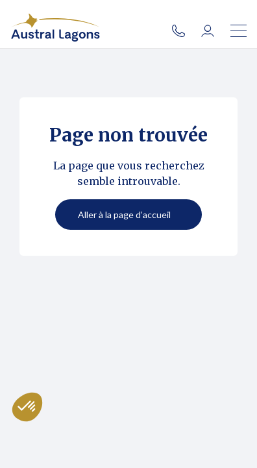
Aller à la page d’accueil (124, 214)
